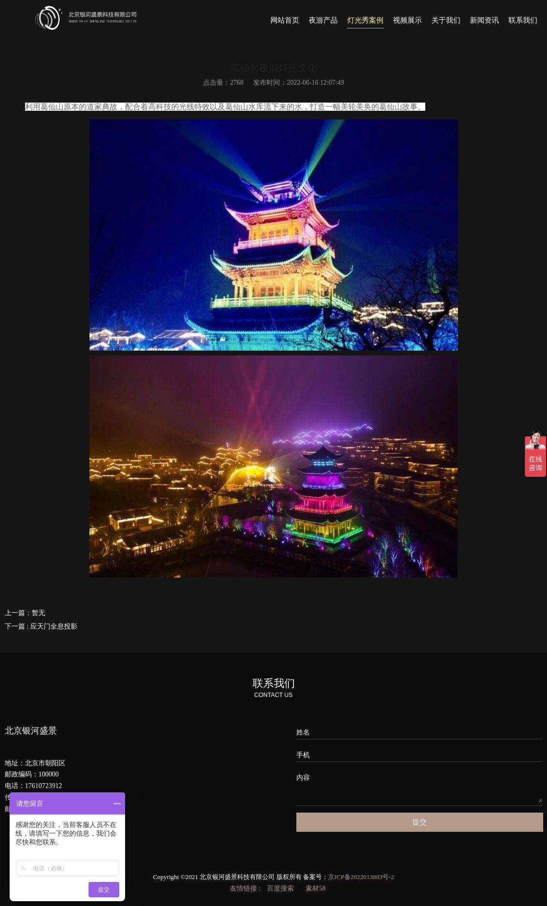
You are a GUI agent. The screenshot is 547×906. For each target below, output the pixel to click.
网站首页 (284, 20)
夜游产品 (323, 20)
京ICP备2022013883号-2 (361, 876)
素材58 (315, 888)
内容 (303, 777)
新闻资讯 (484, 20)
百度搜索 (280, 888)
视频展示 (407, 20)
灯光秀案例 (365, 20)
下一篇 (41, 626)
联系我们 (523, 20)
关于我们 (446, 20)
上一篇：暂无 (25, 613)
